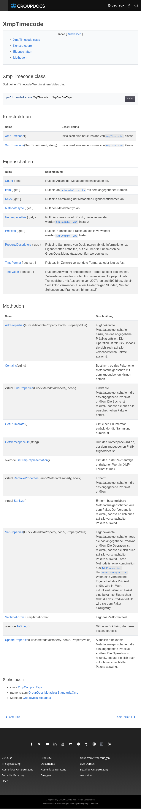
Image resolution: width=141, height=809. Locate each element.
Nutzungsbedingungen (80, 803)
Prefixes (10, 230)
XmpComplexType (30, 687)
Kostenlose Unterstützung (17, 769)
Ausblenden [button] (74, 34)
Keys (8, 199)
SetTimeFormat (15, 617)
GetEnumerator (15, 424)
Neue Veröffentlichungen (95, 758)
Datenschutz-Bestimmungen (56, 803)
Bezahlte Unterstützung (94, 769)
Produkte (46, 758)
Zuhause (7, 758)
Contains (11, 365)
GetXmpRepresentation (32, 460)
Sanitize (19, 500)
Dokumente (48, 763)
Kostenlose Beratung (53, 769)
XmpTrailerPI (126, 716)
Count (9, 180)
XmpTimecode (14, 136)
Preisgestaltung (11, 763)
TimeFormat (13, 262)
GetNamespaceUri (17, 442)
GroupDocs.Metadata (37, 697)
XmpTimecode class (26, 39)
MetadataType (14, 208)
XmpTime (13, 716)
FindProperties (23, 388)
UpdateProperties (16, 640)
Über (5, 781)
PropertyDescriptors (18, 244)
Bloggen (46, 775)
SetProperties (14, 532)
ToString (22, 626)
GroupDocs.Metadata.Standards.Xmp (53, 692)
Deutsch (115, 5)
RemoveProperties (26, 478)
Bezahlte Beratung (13, 775)
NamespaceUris (15, 217)
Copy (130, 99)
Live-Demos (87, 763)
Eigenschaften (22, 51)
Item (8, 190)
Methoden (19, 57)
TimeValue (12, 271)
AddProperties (14, 325)
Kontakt (94, 803)
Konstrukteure (22, 45)
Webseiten (86, 775)
